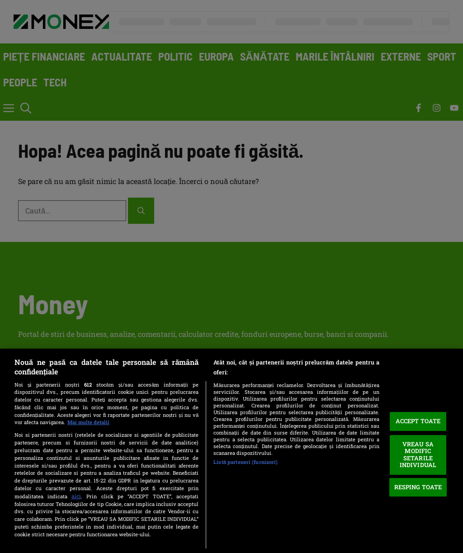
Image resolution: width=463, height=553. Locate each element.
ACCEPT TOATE (418, 421)
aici (76, 496)
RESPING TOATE (418, 487)
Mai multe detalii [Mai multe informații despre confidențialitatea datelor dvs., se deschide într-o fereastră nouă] (88, 422)
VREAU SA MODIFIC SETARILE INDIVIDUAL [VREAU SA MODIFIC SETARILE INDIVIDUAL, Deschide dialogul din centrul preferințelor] (418, 454)
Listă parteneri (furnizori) (245, 461)
